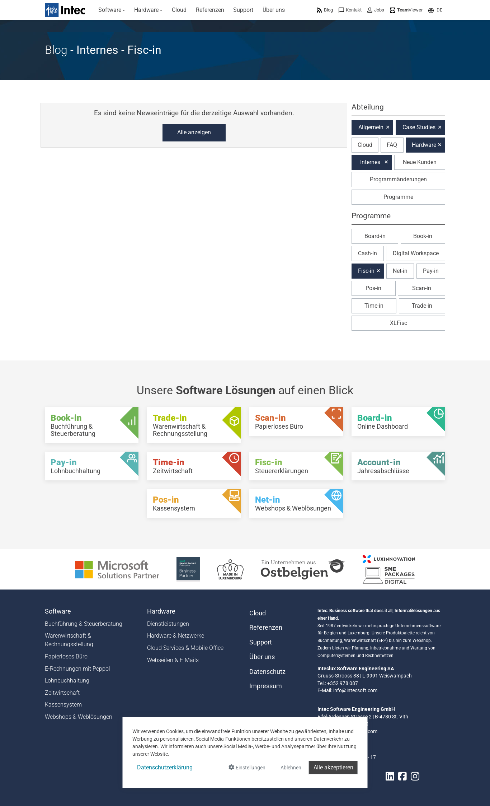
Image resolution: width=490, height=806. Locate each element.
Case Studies (418, 127)
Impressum (265, 686)
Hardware (424, 144)
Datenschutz (267, 671)
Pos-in (373, 288)
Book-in (422, 236)
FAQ (392, 144)
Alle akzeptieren (333, 767)
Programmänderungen (398, 179)
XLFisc (398, 323)
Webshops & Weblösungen (78, 716)
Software (58, 611)
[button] (435, 10)
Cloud (365, 144)
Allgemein (370, 127)
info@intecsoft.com (355, 690)
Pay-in (431, 270)
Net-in (400, 270)
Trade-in (422, 305)
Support (260, 642)
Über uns (262, 657)
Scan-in (421, 288)
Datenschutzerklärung (165, 767)
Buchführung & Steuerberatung (83, 623)
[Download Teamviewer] (406, 10)
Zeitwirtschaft (62, 692)
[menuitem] (112, 10)
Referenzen (265, 627)
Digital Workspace (416, 253)
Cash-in (367, 253)
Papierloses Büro (66, 656)
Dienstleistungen (168, 623)
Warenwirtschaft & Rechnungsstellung (69, 640)
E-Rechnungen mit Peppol (77, 668)
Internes (370, 162)
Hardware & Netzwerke (175, 635)
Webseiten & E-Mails (173, 660)
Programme (398, 197)
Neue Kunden (420, 162)
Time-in (373, 305)
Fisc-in (366, 270)
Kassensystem (63, 704)
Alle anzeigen (194, 132)
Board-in (375, 236)
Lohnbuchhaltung (67, 680)
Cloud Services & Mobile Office (185, 647)
